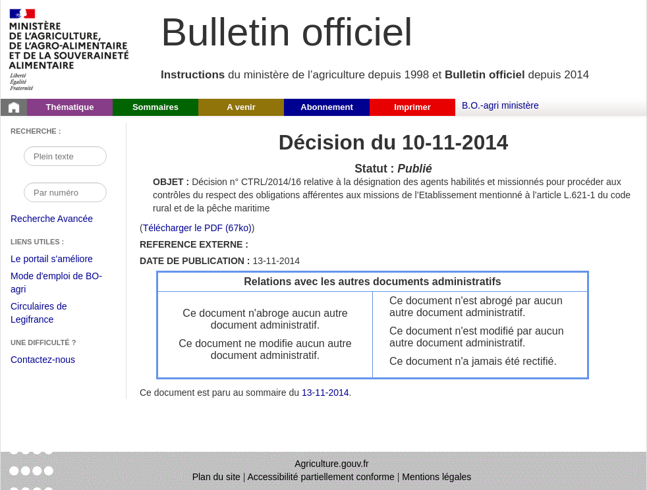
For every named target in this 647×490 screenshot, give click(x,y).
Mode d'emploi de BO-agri (56, 284)
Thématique (70, 107)
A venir (241, 107)
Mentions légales (436, 477)
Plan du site (216, 477)
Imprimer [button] (412, 107)
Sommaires (155, 107)
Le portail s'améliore (62, 259)
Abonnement (326, 107)
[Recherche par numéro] (65, 192)
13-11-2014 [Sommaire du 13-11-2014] (325, 392)
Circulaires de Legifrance (49, 314)
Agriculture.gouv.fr (332, 463)
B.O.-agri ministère (500, 105)
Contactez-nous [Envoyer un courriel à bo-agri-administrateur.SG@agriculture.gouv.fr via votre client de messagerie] (43, 359)
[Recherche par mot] (65, 156)
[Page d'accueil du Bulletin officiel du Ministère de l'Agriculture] (14, 107)
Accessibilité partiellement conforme (321, 477)
